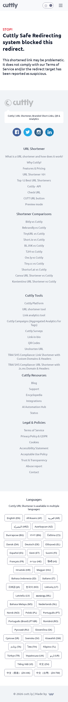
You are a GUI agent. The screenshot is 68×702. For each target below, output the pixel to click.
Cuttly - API (34, 186)
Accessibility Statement (34, 448)
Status (34, 412)
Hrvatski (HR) (23, 570)
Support (34, 389)
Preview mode (34, 204)
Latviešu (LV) (23, 595)
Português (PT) (51, 612)
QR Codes (34, 342)
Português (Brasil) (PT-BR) (23, 621)
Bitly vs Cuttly (34, 221)
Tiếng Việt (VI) (25, 664)
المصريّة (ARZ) (21, 526)
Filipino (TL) (49, 646)
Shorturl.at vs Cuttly (34, 269)
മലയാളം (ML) (43, 595)
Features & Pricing (34, 168)
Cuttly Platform (34, 303)
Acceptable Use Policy (34, 454)
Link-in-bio (34, 336)
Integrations (34, 400)
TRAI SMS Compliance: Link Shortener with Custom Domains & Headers (34, 356)
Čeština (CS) (53, 535)
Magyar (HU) (44, 570)
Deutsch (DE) (32, 544)
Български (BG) (15, 535)
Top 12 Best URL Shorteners (34, 180)
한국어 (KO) (32, 587)
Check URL (34, 192)
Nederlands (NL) (48, 604)
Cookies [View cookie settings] (34, 442)
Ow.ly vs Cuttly (34, 257)
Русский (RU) (22, 629)
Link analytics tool (34, 315)
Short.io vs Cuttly (34, 239)
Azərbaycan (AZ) (44, 526)
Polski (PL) (31, 612)
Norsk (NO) (13, 612)
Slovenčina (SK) (43, 629)
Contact (34, 472)
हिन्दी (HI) (52, 561)
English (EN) (13, 518)
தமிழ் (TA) (16, 646)
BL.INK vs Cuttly (34, 245)
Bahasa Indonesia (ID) (23, 578)
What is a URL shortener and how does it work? (34, 156)
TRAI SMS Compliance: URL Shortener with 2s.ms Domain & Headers (34, 366)
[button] (60, 5)
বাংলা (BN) (35, 535)
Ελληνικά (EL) (53, 544)
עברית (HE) (36, 561)
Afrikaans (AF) (34, 518)
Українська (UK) (35, 655)
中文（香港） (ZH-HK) (18, 672)
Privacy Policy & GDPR (34, 436)
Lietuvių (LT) (51, 587)
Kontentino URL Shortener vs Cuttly (34, 281)
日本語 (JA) (14, 587)
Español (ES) (16, 552)
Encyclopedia (34, 394)
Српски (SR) (12, 638)
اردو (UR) (54, 655)
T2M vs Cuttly (34, 251)
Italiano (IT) (48, 578)
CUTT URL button (34, 198)
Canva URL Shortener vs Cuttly (34, 275)
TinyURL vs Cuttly (34, 233)
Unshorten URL (34, 348)
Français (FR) (17, 561)
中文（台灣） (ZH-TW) (48, 672)
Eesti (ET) (34, 552)
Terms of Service (34, 430)
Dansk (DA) (12, 544)
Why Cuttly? (34, 162)
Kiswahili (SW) (53, 638)
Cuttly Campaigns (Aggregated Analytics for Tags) (34, 323)
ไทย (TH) (32, 646)
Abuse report (34, 466)
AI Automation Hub (34, 406)
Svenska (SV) (32, 638)
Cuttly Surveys (34, 331)
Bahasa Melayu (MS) (21, 604)
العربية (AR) (54, 518)
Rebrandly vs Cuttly (34, 227)
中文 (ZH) (44, 664)
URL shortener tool (34, 309)
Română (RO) (50, 621)
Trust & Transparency (34, 460)
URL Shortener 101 (34, 174)
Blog (34, 383)
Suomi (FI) (51, 552)
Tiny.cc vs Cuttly (34, 263)
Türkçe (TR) (13, 655)
